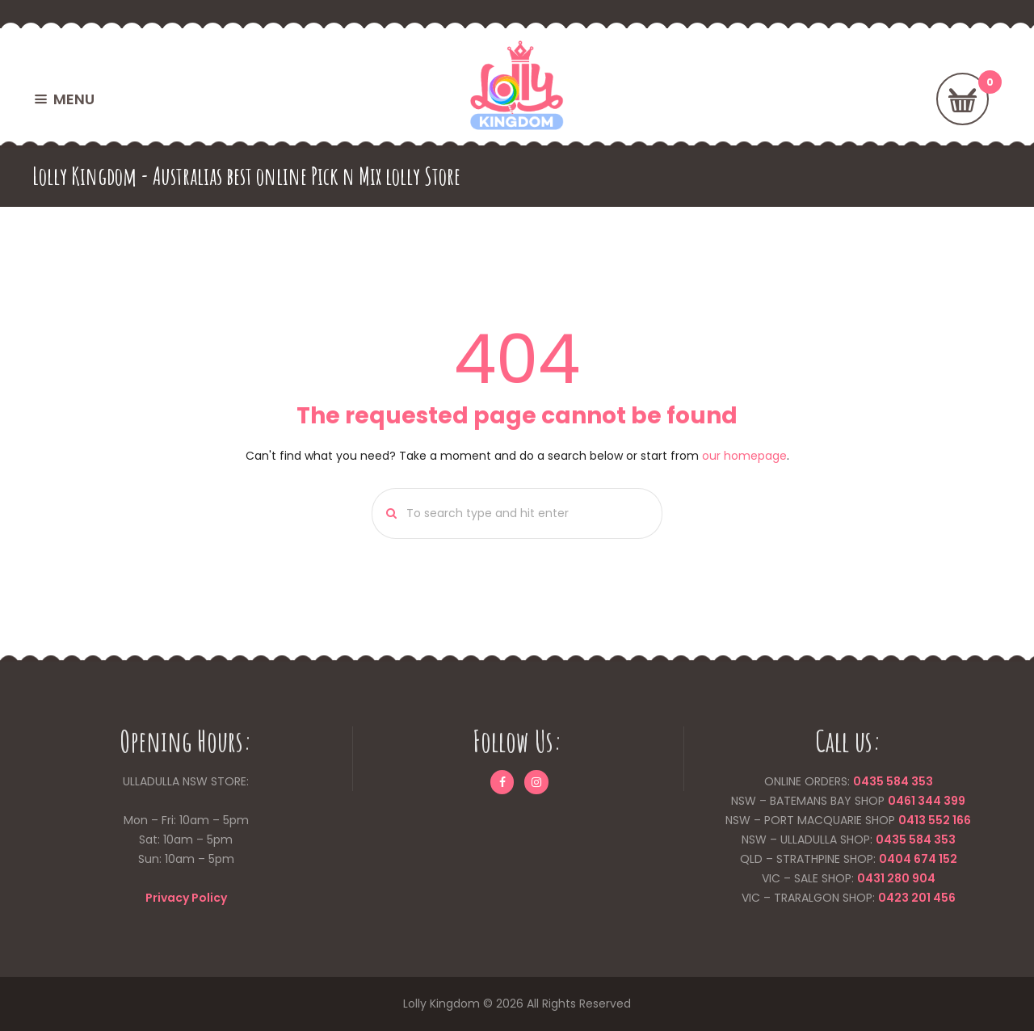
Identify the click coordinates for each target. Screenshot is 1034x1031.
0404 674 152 (918, 859)
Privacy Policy (186, 898)
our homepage (744, 456)
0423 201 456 (917, 898)
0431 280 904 (896, 878)
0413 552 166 (934, 820)
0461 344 (914, 801)
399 (953, 801)
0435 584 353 (893, 781)
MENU (74, 99)
